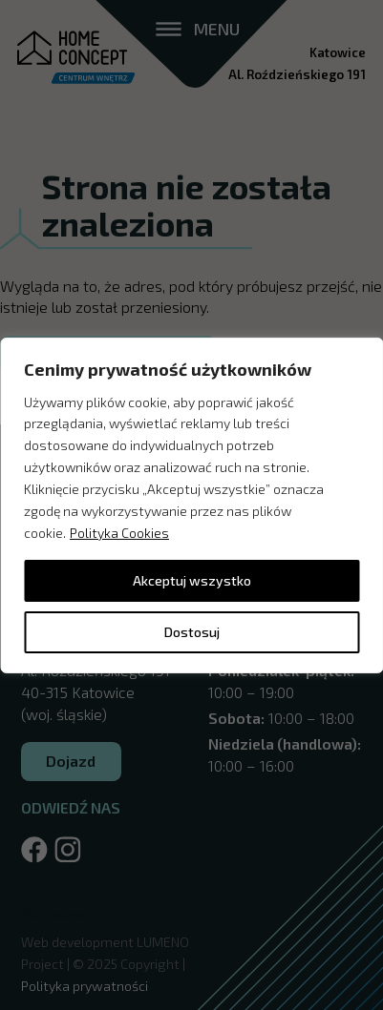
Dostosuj (192, 632)
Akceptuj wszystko (192, 580)
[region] (191, 504)
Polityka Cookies (119, 533)
